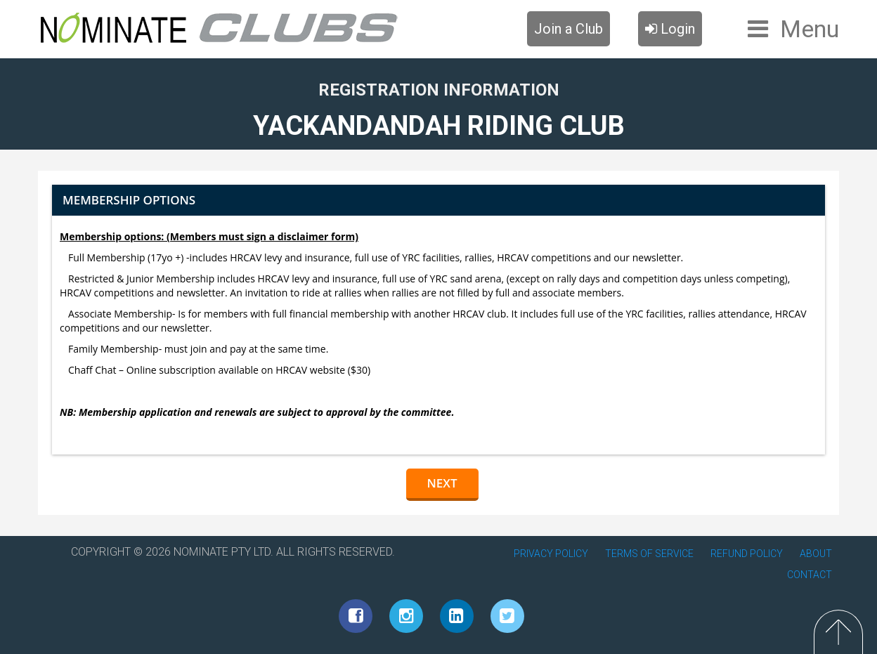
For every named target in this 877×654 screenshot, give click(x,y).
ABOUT (816, 553)
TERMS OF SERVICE (649, 553)
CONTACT (809, 574)
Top (838, 632)
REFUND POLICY (746, 553)
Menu (809, 29)
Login (670, 28)
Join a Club (568, 28)
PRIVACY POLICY (551, 553)
